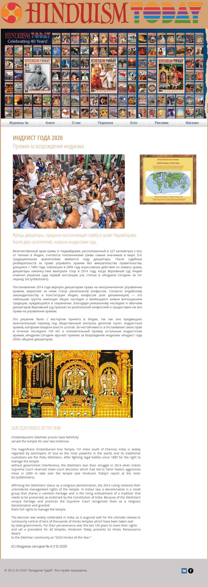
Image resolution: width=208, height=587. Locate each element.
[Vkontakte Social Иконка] (184, 571)
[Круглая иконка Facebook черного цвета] (190, 571)
